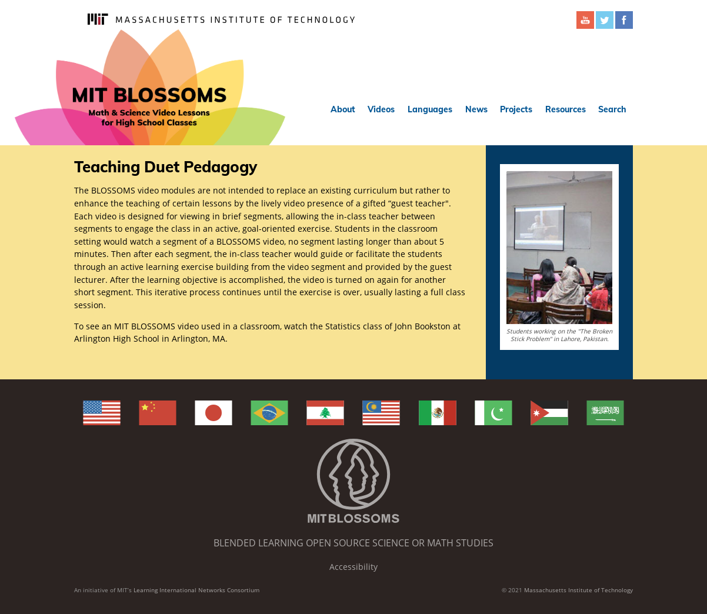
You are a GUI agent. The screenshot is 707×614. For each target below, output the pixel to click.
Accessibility (353, 566)
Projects (516, 109)
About (343, 109)
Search (612, 109)
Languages (430, 109)
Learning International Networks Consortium (196, 590)
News (476, 109)
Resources (565, 109)
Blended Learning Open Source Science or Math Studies (353, 542)
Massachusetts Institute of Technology (578, 590)
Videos (381, 109)
